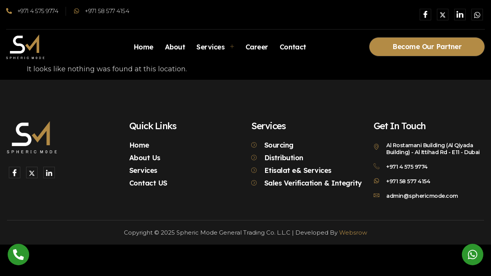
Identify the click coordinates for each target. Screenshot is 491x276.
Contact (293, 46)
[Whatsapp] (477, 14)
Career (257, 46)
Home (143, 46)
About (175, 46)
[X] (442, 14)
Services (215, 46)
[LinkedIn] (460, 14)
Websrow (353, 232)
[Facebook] (425, 14)
